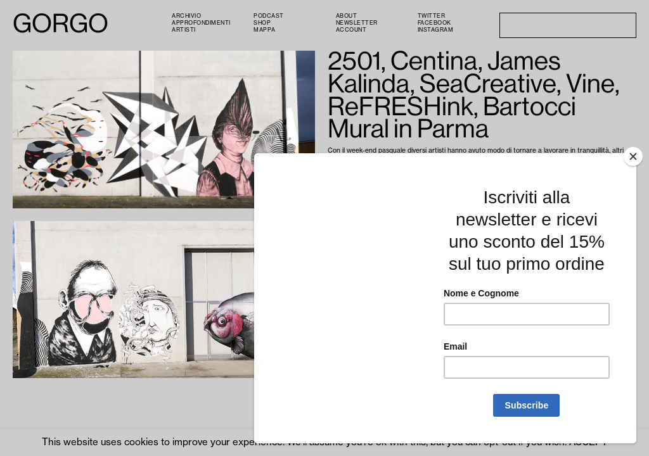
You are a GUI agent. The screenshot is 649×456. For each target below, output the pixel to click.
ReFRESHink (452, 173)
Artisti (184, 30)
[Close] (633, 231)
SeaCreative (394, 173)
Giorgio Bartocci (504, 173)
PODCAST (269, 16)
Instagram (436, 30)
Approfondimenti (201, 23)
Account (351, 30)
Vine (423, 173)
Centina (623, 166)
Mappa (265, 30)
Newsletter (357, 23)
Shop (262, 23)
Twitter (432, 16)
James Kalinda (350, 173)
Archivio (186, 16)
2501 (600, 166)
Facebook (434, 23)
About (346, 16)
